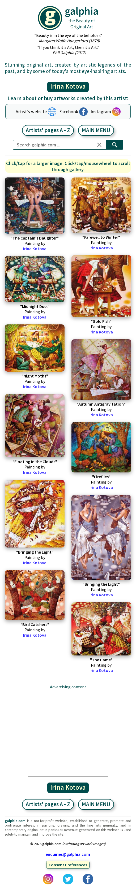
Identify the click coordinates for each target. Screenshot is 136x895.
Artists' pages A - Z (48, 130)
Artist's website (31, 112)
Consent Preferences (68, 864)
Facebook (68, 112)
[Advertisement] (68, 734)
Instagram (101, 112)
